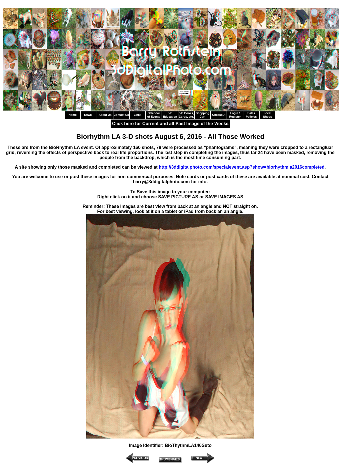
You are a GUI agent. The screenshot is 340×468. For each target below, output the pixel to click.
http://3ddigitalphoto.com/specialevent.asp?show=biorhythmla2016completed (242, 167)
